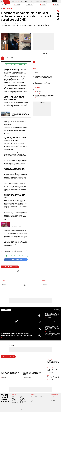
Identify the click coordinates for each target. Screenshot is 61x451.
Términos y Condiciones (45, 408)
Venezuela (5, 249)
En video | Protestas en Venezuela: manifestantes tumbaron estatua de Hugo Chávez (20, 114)
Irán (22, 279)
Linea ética (22, 401)
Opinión (41, 1)
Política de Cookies (38, 408)
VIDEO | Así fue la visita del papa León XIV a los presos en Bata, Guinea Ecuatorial (10, 281)
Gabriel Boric (19, 250)
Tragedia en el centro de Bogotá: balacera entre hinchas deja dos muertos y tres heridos (44, 89)
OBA (20, 402)
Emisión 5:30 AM (17, 4)
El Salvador (16, 249)
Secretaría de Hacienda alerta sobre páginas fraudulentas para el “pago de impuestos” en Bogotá (32, 372)
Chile (24, 250)
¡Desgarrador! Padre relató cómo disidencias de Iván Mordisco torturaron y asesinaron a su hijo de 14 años (43, 77)
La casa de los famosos (5, 369)
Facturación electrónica (22, 396)
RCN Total (32, 396)
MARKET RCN (53, 399)
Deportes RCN (22, 1)
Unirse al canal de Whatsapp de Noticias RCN (15, 64)
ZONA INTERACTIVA (54, 396)
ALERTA (32, 400)
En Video (6, 308)
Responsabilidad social (15, 395)
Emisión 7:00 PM (43, 4)
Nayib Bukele (14, 250)
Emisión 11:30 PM (56, 4)
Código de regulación (15, 399)
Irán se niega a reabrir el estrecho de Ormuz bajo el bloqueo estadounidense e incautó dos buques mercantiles (30, 281)
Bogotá (36, 87)
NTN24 (32, 395)
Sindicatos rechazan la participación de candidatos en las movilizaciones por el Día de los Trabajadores (52, 313)
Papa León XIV (3, 279)
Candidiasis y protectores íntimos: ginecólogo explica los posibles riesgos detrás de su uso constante (53, 360)
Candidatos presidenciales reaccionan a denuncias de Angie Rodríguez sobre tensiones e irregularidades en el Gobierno (52, 333)
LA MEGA (32, 402)
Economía (33, 1)
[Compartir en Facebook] (58, 14)
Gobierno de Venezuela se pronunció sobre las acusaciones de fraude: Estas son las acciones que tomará (21, 224)
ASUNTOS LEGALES (43, 396)
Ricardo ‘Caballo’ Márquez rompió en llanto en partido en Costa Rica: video (53, 376)
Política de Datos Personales (29, 408)
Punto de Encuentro (45, 1)
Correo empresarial (15, 401)
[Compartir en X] (58, 16)
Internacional (17, 1)
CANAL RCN (54, 1)
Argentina (10, 249)
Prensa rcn (13, 402)
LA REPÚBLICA (42, 395)
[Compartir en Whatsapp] (58, 19)
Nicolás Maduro (7, 250)
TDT (36, 395)
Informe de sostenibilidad (22, 398)
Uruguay (20, 249)
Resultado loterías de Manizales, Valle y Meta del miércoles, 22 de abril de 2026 (53, 368)
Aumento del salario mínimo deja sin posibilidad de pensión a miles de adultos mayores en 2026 (44, 96)
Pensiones (37, 81)
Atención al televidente (14, 398)
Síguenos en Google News (16, 258)
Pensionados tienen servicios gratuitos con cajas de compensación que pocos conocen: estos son (43, 83)
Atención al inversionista (14, 404)
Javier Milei (25, 249)
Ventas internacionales (23, 400)
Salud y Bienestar (27, 1)
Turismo (34, 68)
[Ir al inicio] (7, 2)
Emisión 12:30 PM (29, 4)
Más (57, 308)
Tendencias (37, 1)
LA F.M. (32, 399)
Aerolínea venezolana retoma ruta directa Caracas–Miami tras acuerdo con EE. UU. (50, 281)
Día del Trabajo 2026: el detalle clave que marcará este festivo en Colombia (43, 70)
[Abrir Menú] (1, 1)
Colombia (12, 1)
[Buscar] (59, 1)
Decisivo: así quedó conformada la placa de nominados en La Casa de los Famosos (10, 372)
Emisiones (4, 4)
